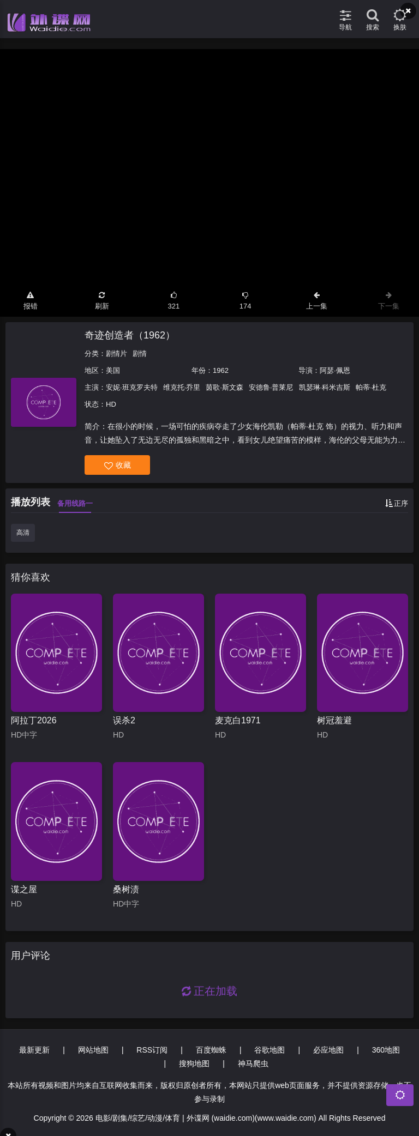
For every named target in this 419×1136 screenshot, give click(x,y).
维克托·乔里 (182, 387)
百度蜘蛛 (211, 1050)
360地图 (386, 1050)
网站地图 (93, 1050)
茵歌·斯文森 (224, 387)
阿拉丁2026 (34, 720)
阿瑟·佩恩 (335, 370)
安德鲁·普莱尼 (271, 387)
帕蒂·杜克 (371, 387)
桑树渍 (126, 889)
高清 (22, 532)
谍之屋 (24, 889)
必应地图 (328, 1050)
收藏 (117, 465)
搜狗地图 (194, 1063)
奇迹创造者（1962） (130, 335)
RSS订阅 (151, 1050)
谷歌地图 (269, 1050)
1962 (221, 370)
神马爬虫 (253, 1063)
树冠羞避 (334, 720)
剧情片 (116, 353)
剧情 (140, 353)
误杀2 (124, 720)
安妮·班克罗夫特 (132, 387)
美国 (113, 370)
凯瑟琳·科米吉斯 (325, 387)
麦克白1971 (238, 720)
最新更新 (34, 1050)
